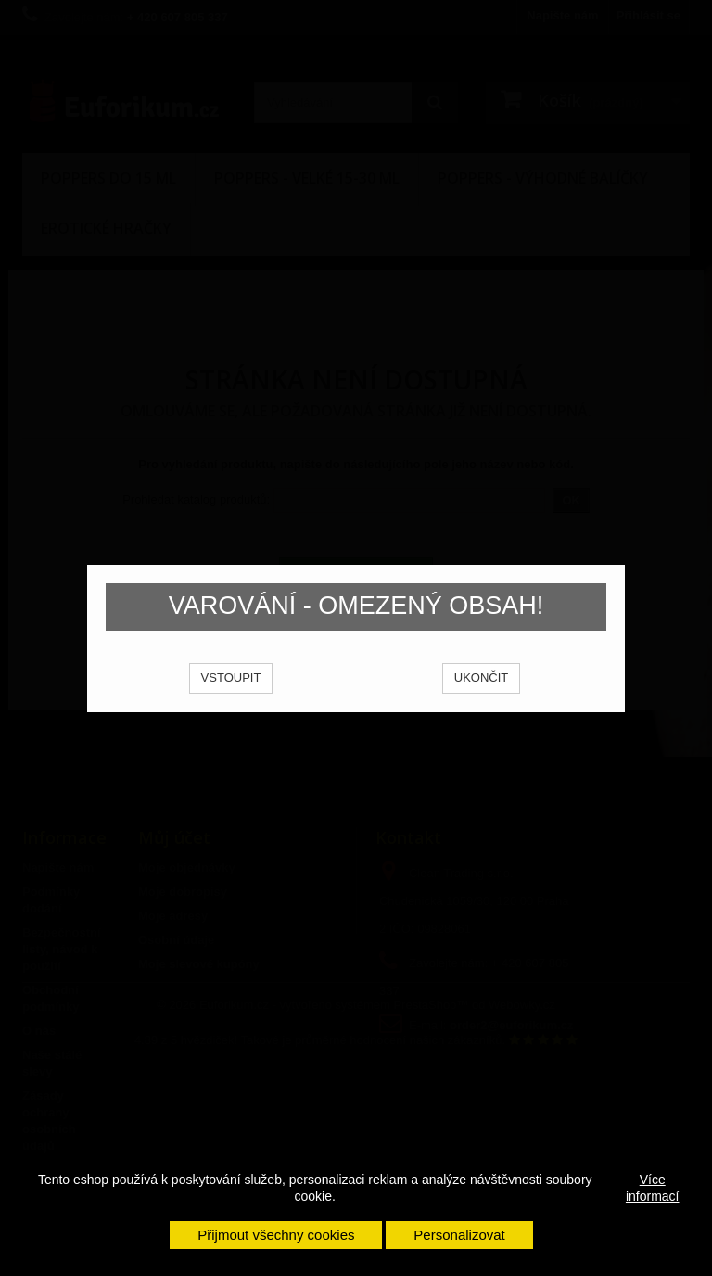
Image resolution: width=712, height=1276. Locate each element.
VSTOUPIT (231, 702)
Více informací (653, 1188)
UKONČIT (481, 702)
